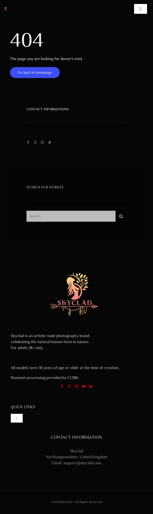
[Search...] (71, 217)
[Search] (121, 217)
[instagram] (42, 142)
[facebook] (28, 142)
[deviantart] (49, 142)
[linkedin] (90, 386)
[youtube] (83, 386)
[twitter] (35, 142)
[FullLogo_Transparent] (5, 8)
